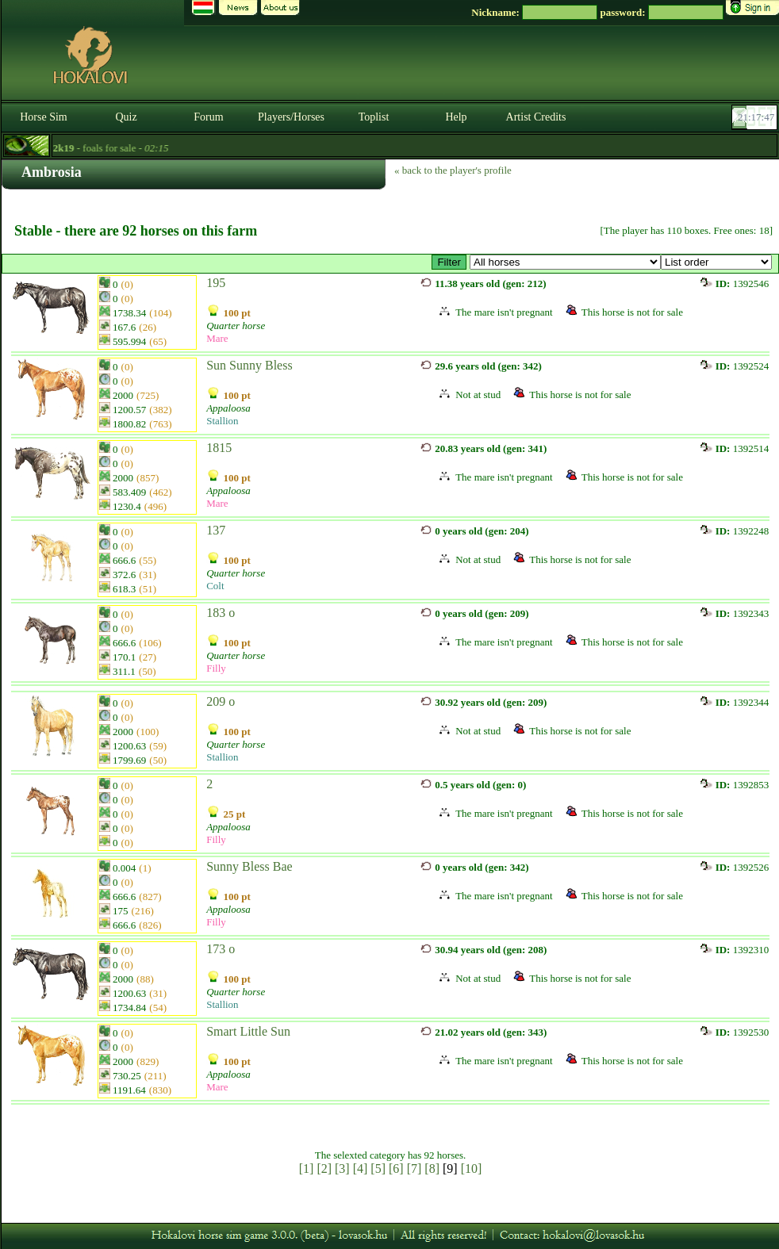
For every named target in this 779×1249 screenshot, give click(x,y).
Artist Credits (536, 117)
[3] (342, 1168)
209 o (220, 701)
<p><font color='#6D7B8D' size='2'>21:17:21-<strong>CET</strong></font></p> (756, 117)
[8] (431, 1168)
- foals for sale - (102, 148)
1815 (219, 447)
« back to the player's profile (453, 170)
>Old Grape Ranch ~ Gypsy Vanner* (565, 262)
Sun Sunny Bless (249, 365)
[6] (396, 1168)
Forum (208, 117)
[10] (471, 1168)
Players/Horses (291, 117)
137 (215, 530)
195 (215, 282)
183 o (220, 612)
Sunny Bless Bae (249, 866)
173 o (220, 949)
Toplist (374, 117)
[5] (378, 1168)
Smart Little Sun (248, 1031)
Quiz (125, 117)
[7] (414, 1168)
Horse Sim (43, 117)
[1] (306, 1168)
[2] (324, 1168)
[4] (360, 1168)
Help (455, 117)
